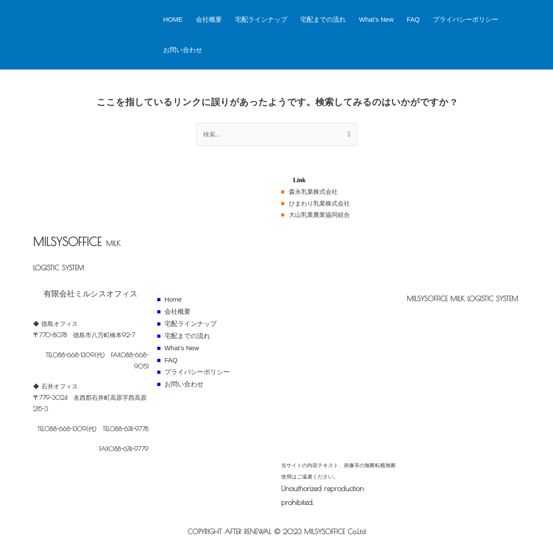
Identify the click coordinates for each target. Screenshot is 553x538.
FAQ (413, 19)
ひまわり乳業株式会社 (319, 202)
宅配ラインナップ (261, 19)
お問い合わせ (182, 49)
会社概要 (209, 19)
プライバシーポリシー (465, 19)
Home (173, 299)
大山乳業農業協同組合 (319, 214)
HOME (173, 19)
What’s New (376, 19)
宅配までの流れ (323, 19)
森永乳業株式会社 (313, 191)
